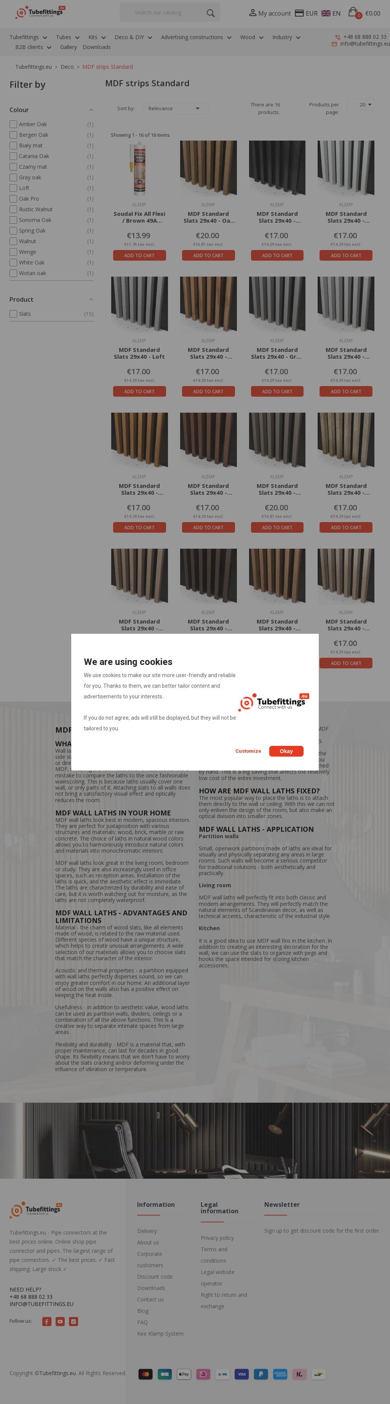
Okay (286, 751)
